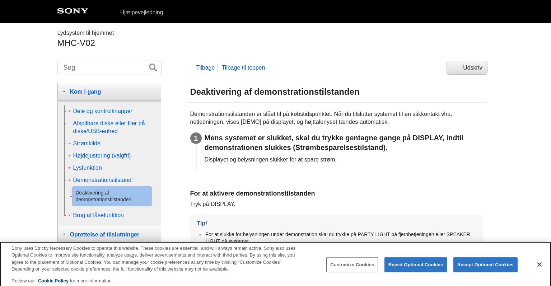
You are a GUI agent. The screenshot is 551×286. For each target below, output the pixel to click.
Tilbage (205, 68)
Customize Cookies (352, 268)
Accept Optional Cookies (485, 268)
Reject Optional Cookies (415, 268)
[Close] (539, 268)
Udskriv (472, 68)
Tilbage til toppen (243, 68)
